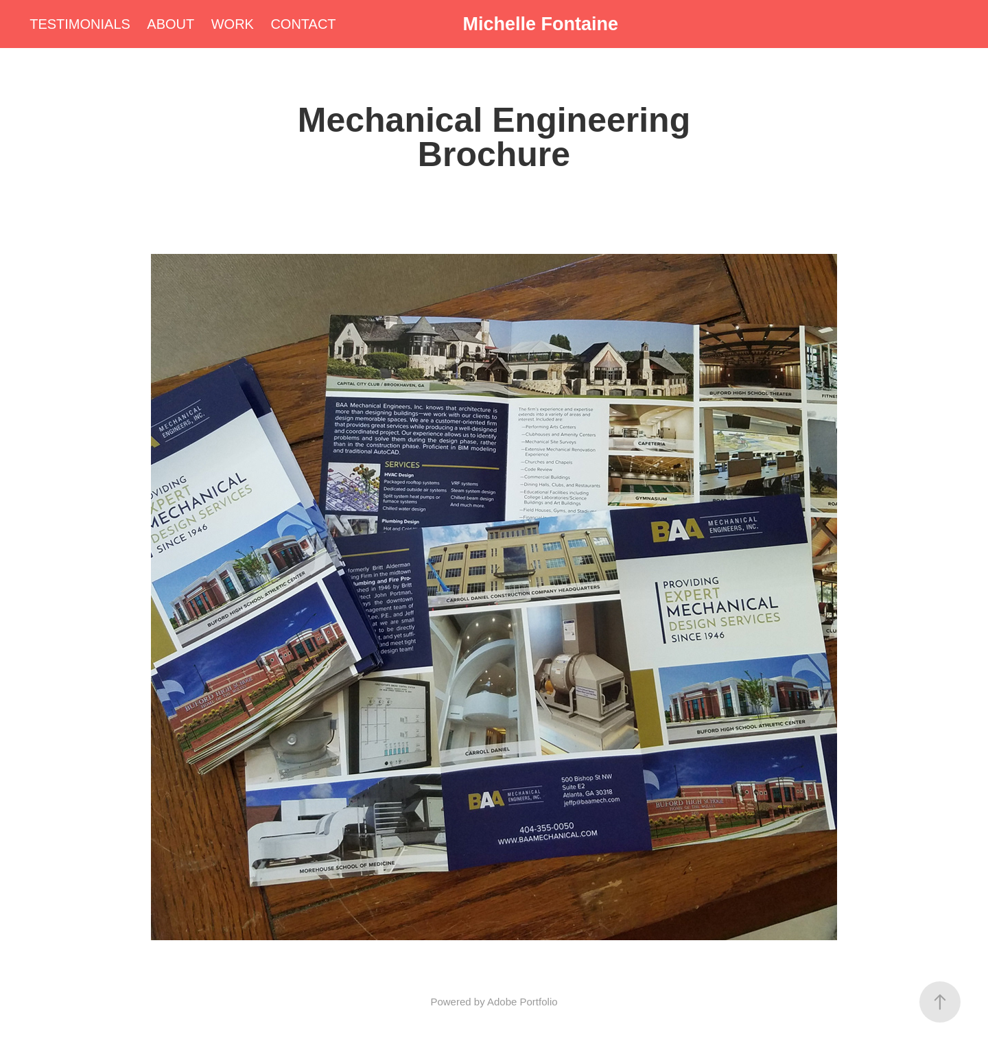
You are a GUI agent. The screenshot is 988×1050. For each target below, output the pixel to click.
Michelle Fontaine (540, 24)
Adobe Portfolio (522, 1001)
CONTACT (303, 24)
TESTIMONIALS (80, 24)
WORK (232, 24)
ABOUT (170, 24)
